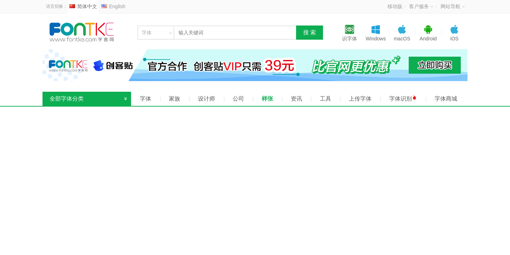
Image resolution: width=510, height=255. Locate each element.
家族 (174, 99)
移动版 (394, 6)
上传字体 (360, 99)
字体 (145, 99)
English (113, 6)
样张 (267, 99)
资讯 (296, 99)
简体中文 (83, 6)
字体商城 (446, 99)
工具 (325, 99)
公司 (238, 99)
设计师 (206, 99)
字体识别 (403, 98)
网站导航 (453, 6)
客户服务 (421, 6)
